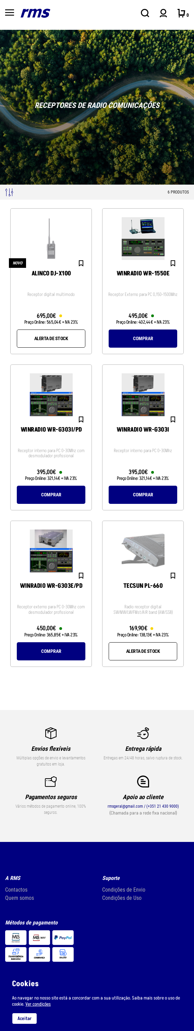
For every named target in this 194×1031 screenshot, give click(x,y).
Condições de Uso (122, 898)
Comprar (143, 338)
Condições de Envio (123, 889)
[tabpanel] (97, 107)
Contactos (16, 889)
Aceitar (24, 1018)
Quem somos (19, 898)
